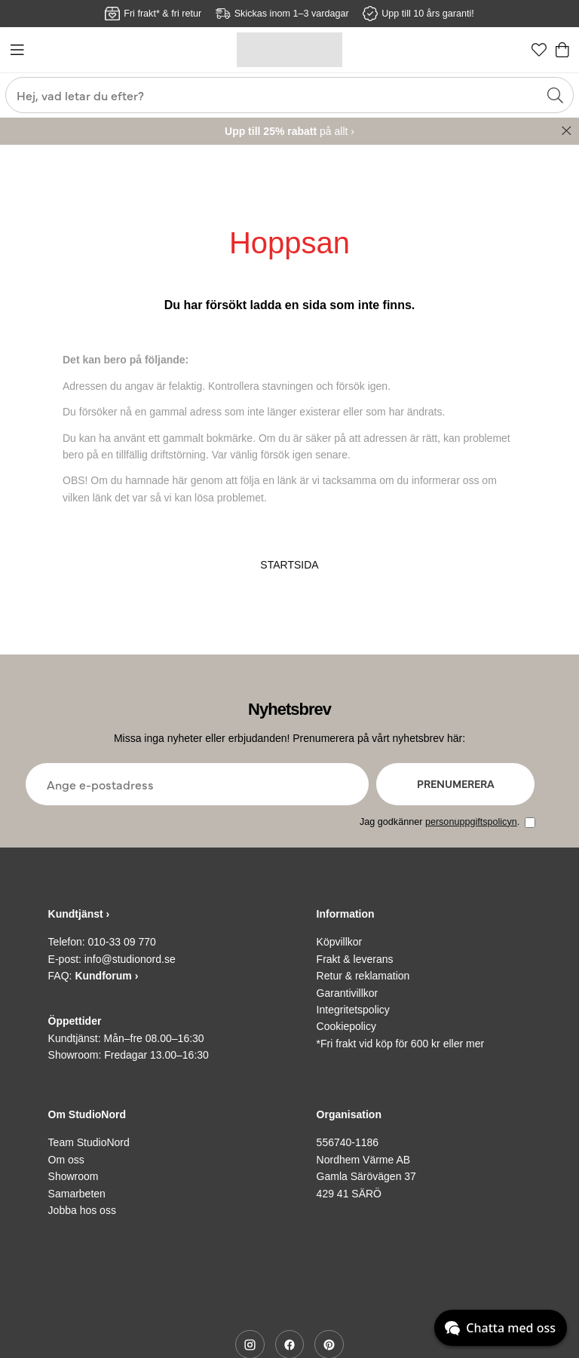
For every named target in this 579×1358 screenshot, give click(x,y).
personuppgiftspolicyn (471, 822)
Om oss (66, 1160)
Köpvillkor (340, 942)
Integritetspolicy (353, 1010)
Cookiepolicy (346, 1026)
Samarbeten (77, 1194)
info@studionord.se (130, 959)
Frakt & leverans (355, 959)
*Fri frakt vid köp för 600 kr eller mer (401, 1044)
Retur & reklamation (363, 976)
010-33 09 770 (122, 942)
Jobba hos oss (82, 1210)
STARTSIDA (289, 565)
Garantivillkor (347, 993)
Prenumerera (456, 783)
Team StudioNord (89, 1142)
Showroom (73, 1176)
